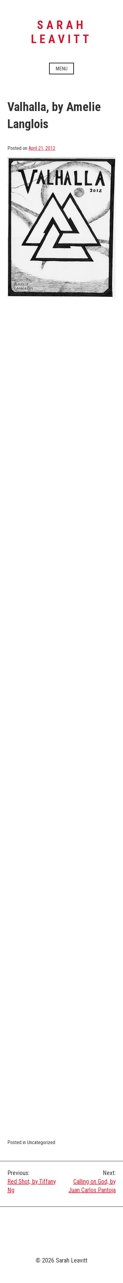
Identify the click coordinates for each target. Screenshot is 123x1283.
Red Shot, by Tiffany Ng (34, 1181)
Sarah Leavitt (61, 32)
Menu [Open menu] (61, 69)
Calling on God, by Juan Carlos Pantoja (89, 1181)
